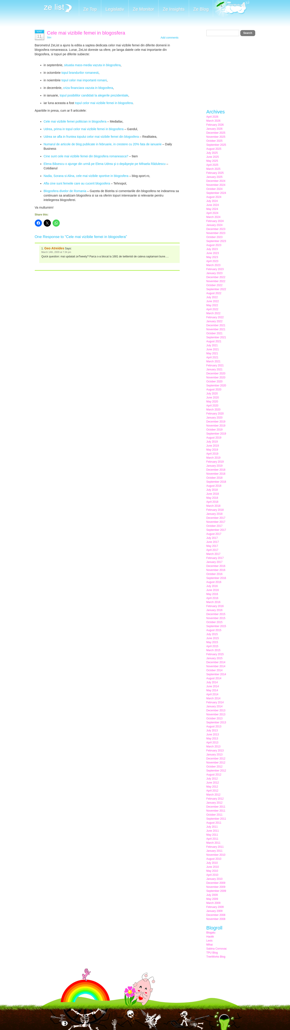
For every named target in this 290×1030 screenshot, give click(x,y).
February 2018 (215, 509)
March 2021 (213, 361)
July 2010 (212, 862)
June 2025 (212, 156)
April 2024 (212, 213)
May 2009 (212, 899)
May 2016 (212, 594)
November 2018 (215, 473)
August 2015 (213, 630)
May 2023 (212, 257)
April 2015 (212, 646)
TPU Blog (212, 952)
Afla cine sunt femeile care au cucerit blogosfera (77, 183)
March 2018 (213, 505)
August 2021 (213, 341)
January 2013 (214, 754)
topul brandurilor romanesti (80, 72)
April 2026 (212, 116)
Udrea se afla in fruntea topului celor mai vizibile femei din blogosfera (91, 136)
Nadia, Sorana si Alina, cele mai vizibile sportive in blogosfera (86, 176)
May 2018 (212, 497)
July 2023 (212, 249)
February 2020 (215, 413)
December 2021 (215, 325)
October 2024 (214, 189)
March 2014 (213, 698)
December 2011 (215, 806)
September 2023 (216, 241)
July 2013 (212, 730)
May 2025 (212, 160)
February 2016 (215, 606)
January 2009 (214, 911)
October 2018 (214, 477)
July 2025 (212, 152)
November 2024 (215, 185)
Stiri (49, 37)
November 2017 (215, 521)
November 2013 (215, 714)
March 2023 (213, 265)
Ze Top (90, 9)
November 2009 (215, 886)
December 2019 (215, 421)
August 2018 (213, 485)
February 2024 (215, 221)
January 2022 (214, 321)
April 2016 (212, 598)
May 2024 (212, 209)
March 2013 (213, 746)
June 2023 (212, 253)
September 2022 (216, 289)
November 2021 (215, 329)
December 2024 (215, 181)
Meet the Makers (231, 9)
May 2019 (212, 449)
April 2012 (212, 790)
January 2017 (214, 562)
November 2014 (215, 666)
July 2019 (212, 441)
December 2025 (215, 132)
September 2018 (216, 481)
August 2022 (213, 293)
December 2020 (215, 373)
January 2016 (214, 610)
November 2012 (215, 762)
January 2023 (214, 273)
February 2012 (215, 798)
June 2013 (212, 734)
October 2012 (214, 766)
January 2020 (214, 417)
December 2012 (215, 758)
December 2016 (215, 566)
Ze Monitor (143, 9)
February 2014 (215, 702)
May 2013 (212, 738)
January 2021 (214, 369)
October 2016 (214, 574)
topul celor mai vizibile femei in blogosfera (104, 103)
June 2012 (212, 782)
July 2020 (212, 393)
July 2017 (212, 538)
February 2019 (215, 461)
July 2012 (212, 778)
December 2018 (215, 469)
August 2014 (213, 678)
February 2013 (215, 750)
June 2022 (212, 301)
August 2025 (213, 148)
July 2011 (212, 826)
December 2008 (215, 915)
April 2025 (212, 164)
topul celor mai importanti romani (84, 80)
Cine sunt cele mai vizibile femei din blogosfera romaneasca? (86, 156)
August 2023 (213, 245)
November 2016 (215, 570)
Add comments (169, 37)
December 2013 (215, 710)
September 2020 (216, 385)
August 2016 (213, 582)
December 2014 (215, 662)
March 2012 (213, 794)
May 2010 (212, 870)
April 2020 (212, 405)
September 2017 (216, 529)
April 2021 (212, 357)
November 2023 (215, 233)
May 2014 (212, 690)
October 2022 (214, 285)
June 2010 (212, 866)
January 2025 (214, 177)
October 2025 (214, 140)
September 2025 (216, 144)
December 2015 (215, 614)
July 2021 (212, 345)
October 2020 (214, 381)
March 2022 (213, 313)
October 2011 (214, 814)
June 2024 (212, 205)
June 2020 (212, 397)
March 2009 (213, 903)
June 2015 (212, 638)
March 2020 (213, 409)
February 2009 (215, 907)
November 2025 (215, 136)
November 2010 (215, 854)
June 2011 (212, 830)
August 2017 (213, 534)
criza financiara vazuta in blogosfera (88, 88)
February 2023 (215, 269)
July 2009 (212, 895)
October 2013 (214, 718)
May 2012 (212, 786)
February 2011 (215, 846)
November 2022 (215, 281)
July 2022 (212, 297)
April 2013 (212, 742)
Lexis (209, 940)
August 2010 (213, 858)
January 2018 (214, 513)
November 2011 (215, 810)
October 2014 (214, 670)
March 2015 (213, 650)
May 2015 (212, 642)
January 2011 (214, 850)
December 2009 (215, 882)
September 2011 (216, 818)
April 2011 (212, 838)
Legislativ (114, 9)
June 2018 (212, 493)
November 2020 (215, 377)
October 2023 (214, 237)
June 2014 (212, 686)
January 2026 (214, 128)
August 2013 (213, 726)
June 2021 (212, 349)
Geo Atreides (54, 248)
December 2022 (215, 277)
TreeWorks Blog (215, 956)
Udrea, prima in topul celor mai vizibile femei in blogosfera (84, 129)
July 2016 (212, 586)
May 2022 (212, 305)
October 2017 (214, 525)
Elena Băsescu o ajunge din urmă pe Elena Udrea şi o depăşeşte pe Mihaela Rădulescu (105, 164)
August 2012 (213, 774)
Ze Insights (174, 9)
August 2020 (213, 389)
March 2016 (213, 602)
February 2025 (215, 172)
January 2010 (214, 878)
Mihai (209, 944)
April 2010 (212, 874)
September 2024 (216, 193)
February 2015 (215, 654)
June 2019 (212, 445)
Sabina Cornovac (216, 948)
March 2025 (213, 168)
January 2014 (214, 706)
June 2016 (212, 590)
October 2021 (214, 333)
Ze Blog (201, 9)
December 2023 (215, 229)
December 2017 (215, 517)
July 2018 (212, 489)
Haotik (210, 936)
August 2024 (213, 197)
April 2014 (212, 694)
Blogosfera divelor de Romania (65, 191)
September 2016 (216, 578)
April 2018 (212, 501)
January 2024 (214, 225)
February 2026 (215, 124)
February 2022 (215, 317)
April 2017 (212, 550)
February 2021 (215, 365)
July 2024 (212, 201)
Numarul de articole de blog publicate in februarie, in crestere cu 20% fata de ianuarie (103, 144)
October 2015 (214, 622)
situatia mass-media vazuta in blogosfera (92, 65)
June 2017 (212, 542)
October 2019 (214, 429)
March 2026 (213, 120)
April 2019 (212, 453)
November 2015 (215, 618)
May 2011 (212, 834)
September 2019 (216, 433)
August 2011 (213, 822)
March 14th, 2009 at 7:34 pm (56, 252)
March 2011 (213, 842)
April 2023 (212, 261)
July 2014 (212, 682)
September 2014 (216, 674)
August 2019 (213, 437)
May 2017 (212, 546)
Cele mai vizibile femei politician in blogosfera (75, 121)
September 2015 (216, 626)
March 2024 (213, 217)
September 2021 (216, 337)
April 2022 (212, 309)
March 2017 (213, 554)
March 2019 (213, 457)
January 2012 (214, 802)
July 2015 (212, 634)
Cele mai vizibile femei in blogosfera (86, 33)
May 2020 (212, 401)
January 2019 (214, 465)
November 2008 (215, 919)
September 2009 (216, 891)
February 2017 (215, 558)
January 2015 (214, 658)
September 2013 (216, 722)
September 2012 (216, 770)
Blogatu (211, 932)
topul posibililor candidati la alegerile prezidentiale (94, 95)
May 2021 (212, 353)
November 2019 (215, 425)
